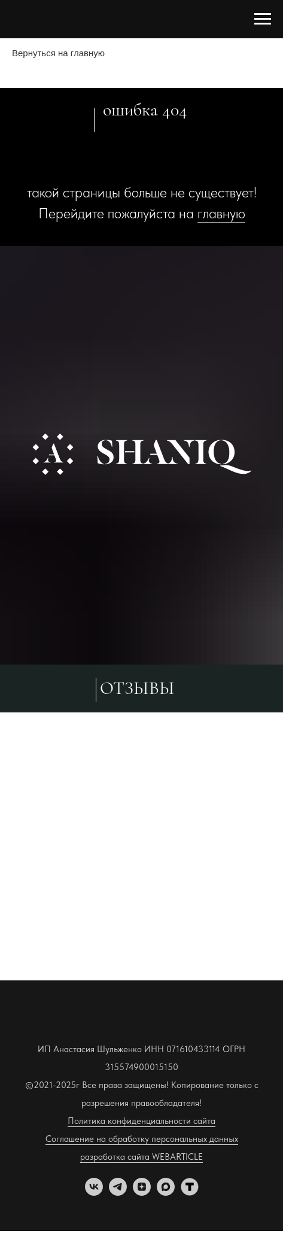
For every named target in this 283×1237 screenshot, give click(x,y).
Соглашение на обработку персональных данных (141, 1139)
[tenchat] (190, 1192)
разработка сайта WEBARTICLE (141, 1156)
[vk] (94, 1192)
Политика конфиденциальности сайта (141, 1121)
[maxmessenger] (166, 1192)
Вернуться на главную (58, 53)
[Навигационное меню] (262, 19)
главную (221, 213)
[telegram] (118, 1192)
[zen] (142, 1192)
